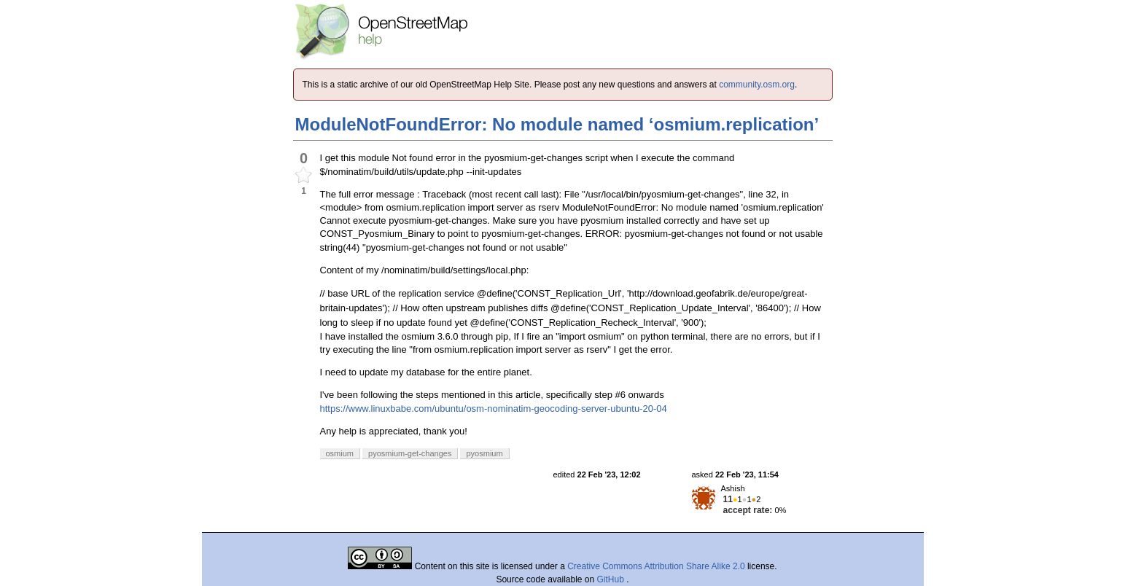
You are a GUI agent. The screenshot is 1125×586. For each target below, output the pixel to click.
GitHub (612, 579)
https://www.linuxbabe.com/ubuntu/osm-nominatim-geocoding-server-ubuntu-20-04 (493, 408)
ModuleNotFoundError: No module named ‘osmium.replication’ (557, 124)
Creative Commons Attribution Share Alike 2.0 (655, 566)
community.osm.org (757, 84)
